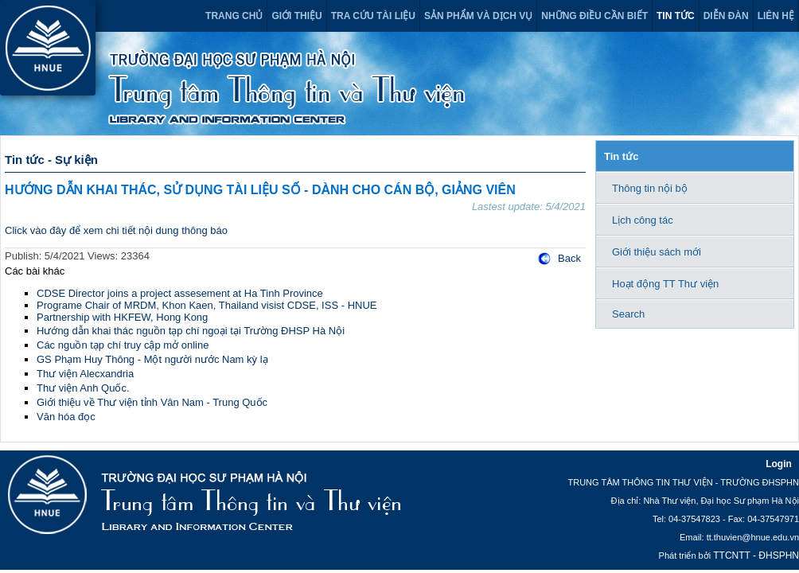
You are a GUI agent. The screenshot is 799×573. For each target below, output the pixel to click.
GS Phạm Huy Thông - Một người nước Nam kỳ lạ (152, 359)
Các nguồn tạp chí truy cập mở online (123, 345)
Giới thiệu (296, 15)
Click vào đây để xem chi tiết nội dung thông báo (116, 230)
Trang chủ (234, 15)
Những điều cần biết (594, 15)
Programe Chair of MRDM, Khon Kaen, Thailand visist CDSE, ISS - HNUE (206, 305)
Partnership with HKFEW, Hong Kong (122, 317)
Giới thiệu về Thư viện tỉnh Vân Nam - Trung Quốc (152, 402)
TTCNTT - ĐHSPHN (756, 555)
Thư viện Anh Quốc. (83, 388)
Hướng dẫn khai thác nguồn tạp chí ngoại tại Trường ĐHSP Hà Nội (191, 331)
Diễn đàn (726, 15)
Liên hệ (776, 15)
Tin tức (676, 15)
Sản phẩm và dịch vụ (478, 15)
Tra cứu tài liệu (373, 15)
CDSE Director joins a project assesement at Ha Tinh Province (180, 293)
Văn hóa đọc (66, 417)
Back (569, 258)
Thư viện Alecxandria (85, 374)
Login (779, 464)
